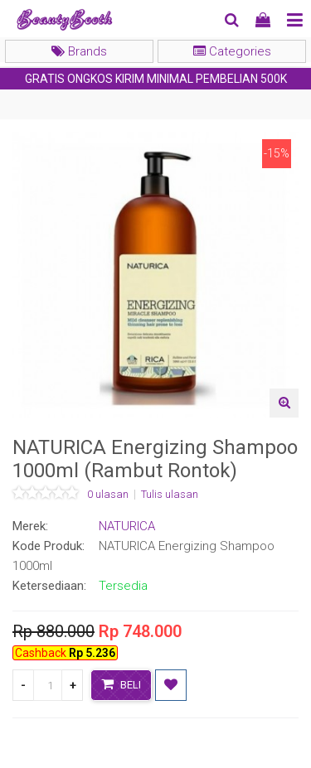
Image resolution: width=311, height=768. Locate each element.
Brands (79, 51)
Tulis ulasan (169, 495)
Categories (232, 51)
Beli (121, 684)
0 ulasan (108, 495)
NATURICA (127, 526)
